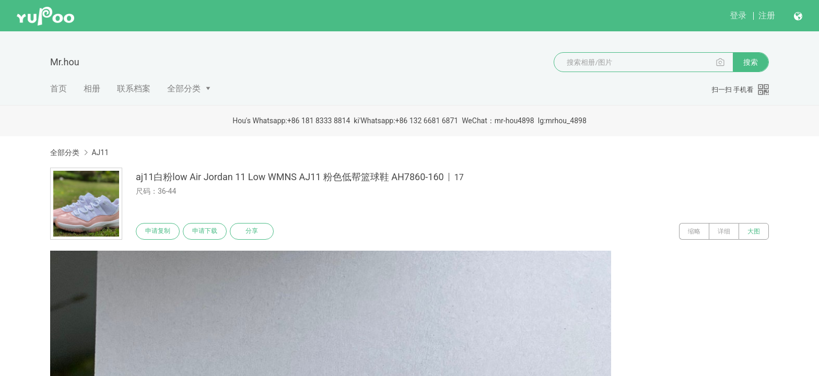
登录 (738, 15)
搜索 (750, 62)
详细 (724, 231)
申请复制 (157, 231)
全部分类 (184, 88)
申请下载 (204, 231)
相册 (92, 88)
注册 (766, 15)
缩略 (694, 231)
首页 (58, 88)
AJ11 (100, 152)
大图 (753, 231)
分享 (251, 231)
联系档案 (133, 88)
